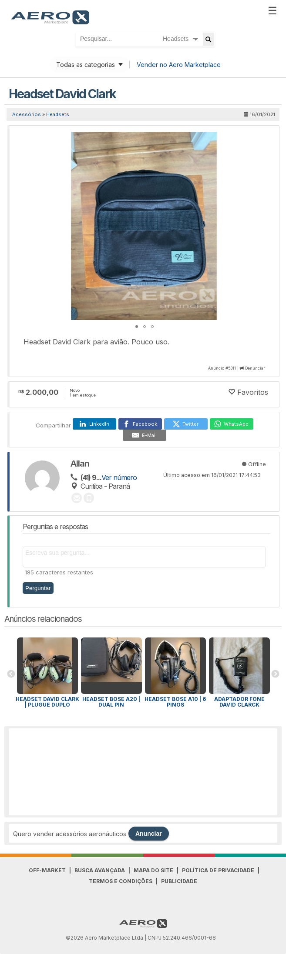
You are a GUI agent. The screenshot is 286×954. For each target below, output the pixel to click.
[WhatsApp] (231, 424)
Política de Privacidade (218, 870)
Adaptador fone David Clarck (239, 701)
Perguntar (38, 588)
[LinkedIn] (94, 424)
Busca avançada (99, 870)
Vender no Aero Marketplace (179, 64)
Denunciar (255, 368)
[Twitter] (186, 424)
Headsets (57, 114)
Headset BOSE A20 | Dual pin (111, 701)
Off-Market (47, 870)
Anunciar (148, 833)
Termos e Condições (120, 881)
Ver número (119, 477)
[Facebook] (140, 424)
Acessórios (26, 114)
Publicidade (179, 881)
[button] (262, 140)
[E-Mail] (144, 435)
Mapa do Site (153, 870)
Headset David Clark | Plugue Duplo (47, 701)
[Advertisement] (143, 771)
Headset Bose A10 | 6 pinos (175, 701)
